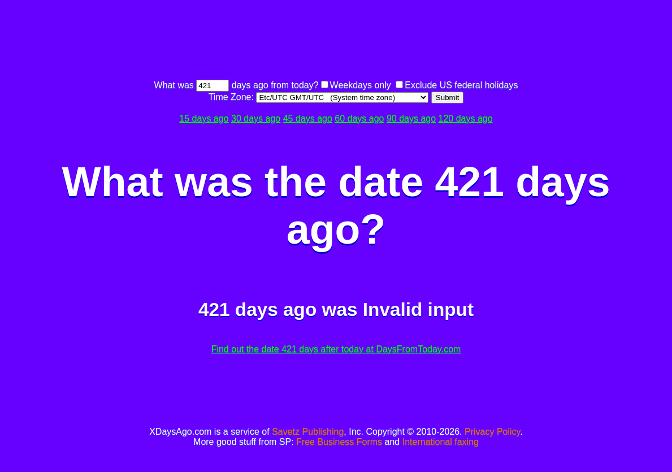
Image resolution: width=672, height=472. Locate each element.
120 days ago (466, 118)
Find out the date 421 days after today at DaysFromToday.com (336, 349)
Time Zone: (233, 97)
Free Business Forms (339, 442)
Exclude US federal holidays (461, 85)
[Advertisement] (336, 41)
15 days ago (203, 118)
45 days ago (307, 118)
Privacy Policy (492, 431)
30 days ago (255, 118)
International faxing (440, 442)
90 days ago (411, 118)
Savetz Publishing (308, 431)
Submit (447, 97)
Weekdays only (360, 85)
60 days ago (359, 118)
